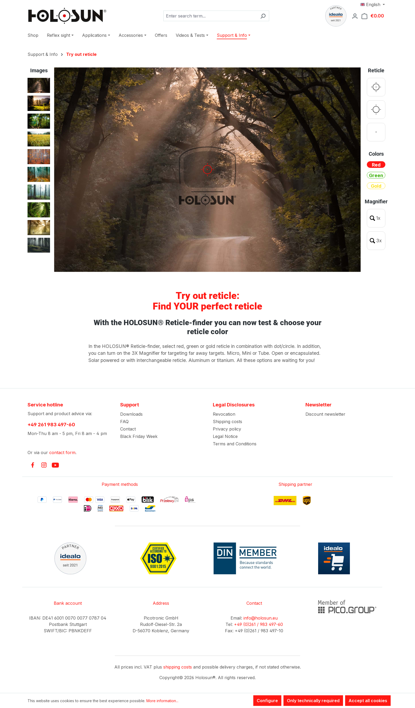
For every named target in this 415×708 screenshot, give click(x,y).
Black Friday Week (138, 436)
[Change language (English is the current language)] (372, 4)
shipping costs (177, 667)
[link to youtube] (55, 465)
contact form (62, 452)
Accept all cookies (368, 700)
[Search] (263, 16)
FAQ (124, 421)
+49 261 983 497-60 (51, 424)
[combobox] (210, 16)
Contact (128, 429)
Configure (267, 700)
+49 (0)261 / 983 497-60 (258, 624)
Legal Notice (225, 436)
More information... (162, 700)
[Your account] (356, 16)
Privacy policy (227, 429)
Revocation (224, 414)
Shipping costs (227, 421)
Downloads (131, 414)
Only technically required (313, 700)
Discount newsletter (325, 414)
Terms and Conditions (234, 443)
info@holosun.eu (260, 618)
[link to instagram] (44, 465)
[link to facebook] (33, 465)
